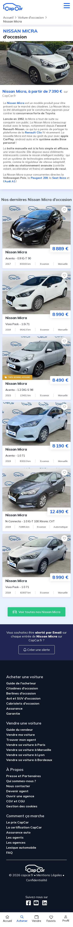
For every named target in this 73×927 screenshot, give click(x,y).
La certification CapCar (24, 827)
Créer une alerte (36, 650)
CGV (10, 801)
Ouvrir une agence (20, 796)
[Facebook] (28, 902)
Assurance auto (18, 832)
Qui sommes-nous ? (21, 781)
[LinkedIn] (43, 902)
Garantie (13, 713)
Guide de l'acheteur (21, 683)
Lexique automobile (21, 847)
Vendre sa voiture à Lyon (25, 755)
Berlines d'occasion (21, 693)
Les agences (16, 842)
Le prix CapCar (17, 822)
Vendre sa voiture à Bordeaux (29, 760)
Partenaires (31, 776)
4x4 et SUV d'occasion (23, 698)
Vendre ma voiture (20, 735)
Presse (12, 776)
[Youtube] (35, 902)
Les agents (15, 837)
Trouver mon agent (21, 740)
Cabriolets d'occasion (22, 703)
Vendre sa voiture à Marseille (28, 750)
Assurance (14, 708)
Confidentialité (36, 880)
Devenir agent (17, 791)
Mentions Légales (49, 875)
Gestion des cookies (21, 806)
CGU (21, 801)
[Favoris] (64, 210)
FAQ (9, 852)
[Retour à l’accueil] (13, 7)
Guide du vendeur (19, 730)
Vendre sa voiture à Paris (25, 745)
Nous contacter (18, 786)
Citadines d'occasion (22, 688)
